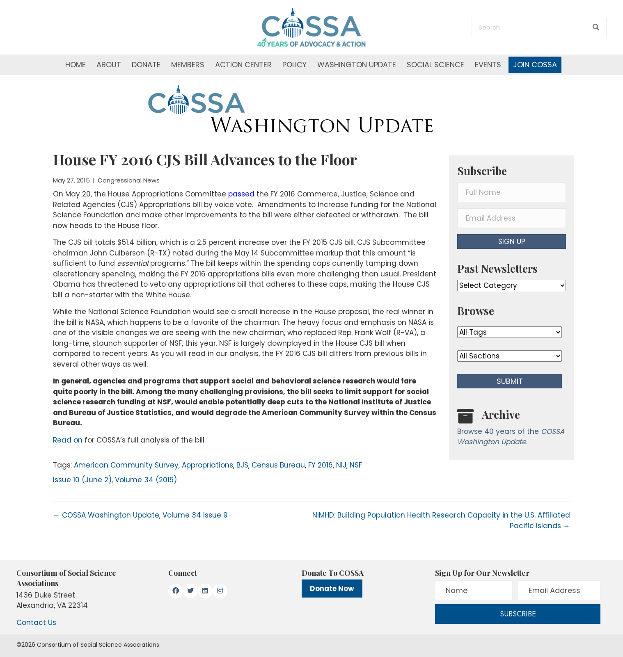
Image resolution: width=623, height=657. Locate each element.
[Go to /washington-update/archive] (511, 429)
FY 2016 (320, 465)
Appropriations (207, 465)
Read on (67, 440)
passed (242, 194)
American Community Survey (126, 465)
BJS (242, 465)
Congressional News (129, 180)
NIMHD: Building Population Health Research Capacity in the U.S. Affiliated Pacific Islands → (441, 520)
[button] (511, 241)
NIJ (341, 465)
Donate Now (332, 588)
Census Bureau (278, 465)
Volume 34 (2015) (146, 480)
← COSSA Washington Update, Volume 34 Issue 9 (140, 515)
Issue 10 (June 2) (82, 480)
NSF (356, 465)
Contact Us (36, 622)
